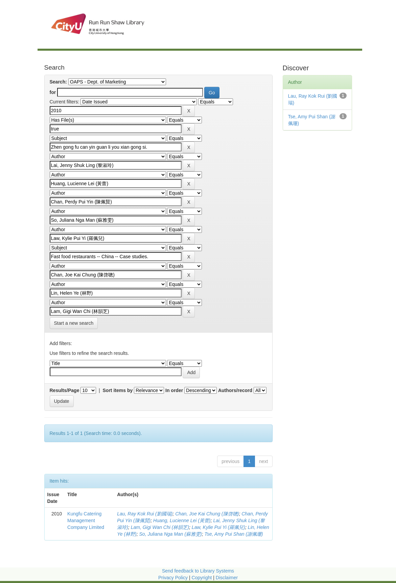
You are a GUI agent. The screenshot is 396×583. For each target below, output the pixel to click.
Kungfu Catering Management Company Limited (85, 520)
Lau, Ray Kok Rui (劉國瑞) (144, 513)
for (53, 92)
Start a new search (74, 323)
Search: (58, 81)
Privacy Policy (173, 577)
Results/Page (64, 390)
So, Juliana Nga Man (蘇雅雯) (170, 534)
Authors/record (235, 390)
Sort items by (118, 390)
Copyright (202, 577)
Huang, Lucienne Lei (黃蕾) (182, 520)
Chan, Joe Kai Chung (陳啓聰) (207, 513)
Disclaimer (227, 577)
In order (174, 390)
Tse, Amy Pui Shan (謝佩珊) (234, 534)
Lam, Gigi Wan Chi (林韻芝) (160, 527)
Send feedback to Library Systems (198, 571)
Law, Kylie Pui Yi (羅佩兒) (218, 527)
